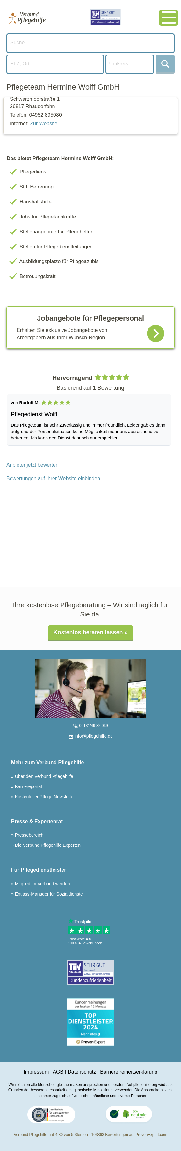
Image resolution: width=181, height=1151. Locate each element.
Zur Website (43, 123)
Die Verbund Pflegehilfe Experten (47, 845)
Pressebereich (28, 834)
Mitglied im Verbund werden (42, 883)
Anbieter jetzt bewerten (32, 465)
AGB (58, 1071)
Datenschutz (82, 1071)
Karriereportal (28, 786)
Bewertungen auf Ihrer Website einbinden (53, 478)
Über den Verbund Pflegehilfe (43, 776)
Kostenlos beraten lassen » (90, 632)
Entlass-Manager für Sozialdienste (48, 893)
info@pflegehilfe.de (93, 736)
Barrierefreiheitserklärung (128, 1071)
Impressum (36, 1071)
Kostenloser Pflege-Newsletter (44, 796)
